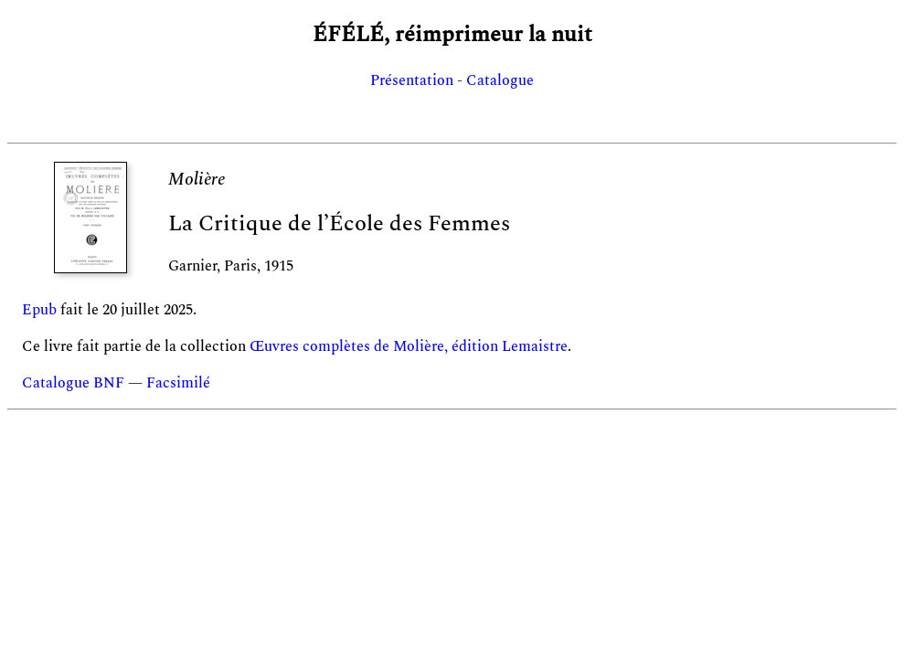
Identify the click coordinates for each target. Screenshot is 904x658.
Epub (39, 310)
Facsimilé (178, 383)
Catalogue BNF (73, 383)
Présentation (411, 80)
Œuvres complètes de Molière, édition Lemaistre (409, 346)
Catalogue (500, 80)
